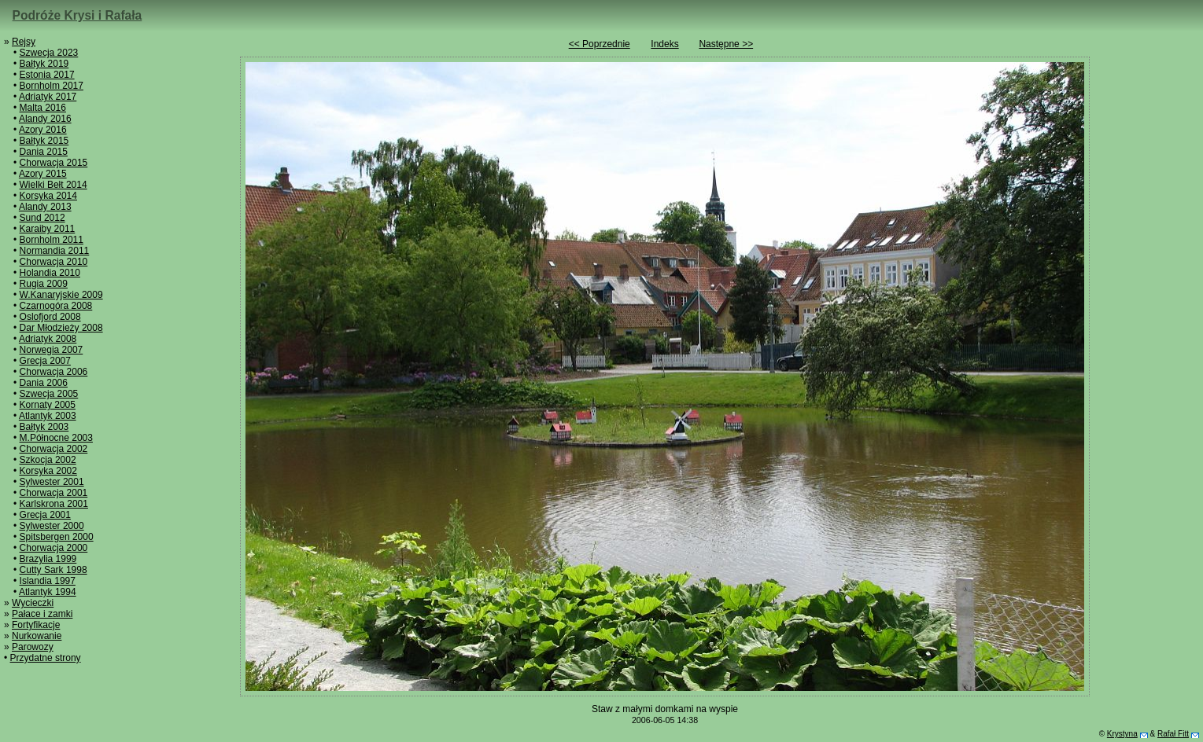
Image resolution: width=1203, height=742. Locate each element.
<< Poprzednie (599, 44)
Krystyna (1122, 733)
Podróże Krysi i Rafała (77, 15)
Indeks (664, 44)
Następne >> (726, 44)
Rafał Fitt (1173, 733)
